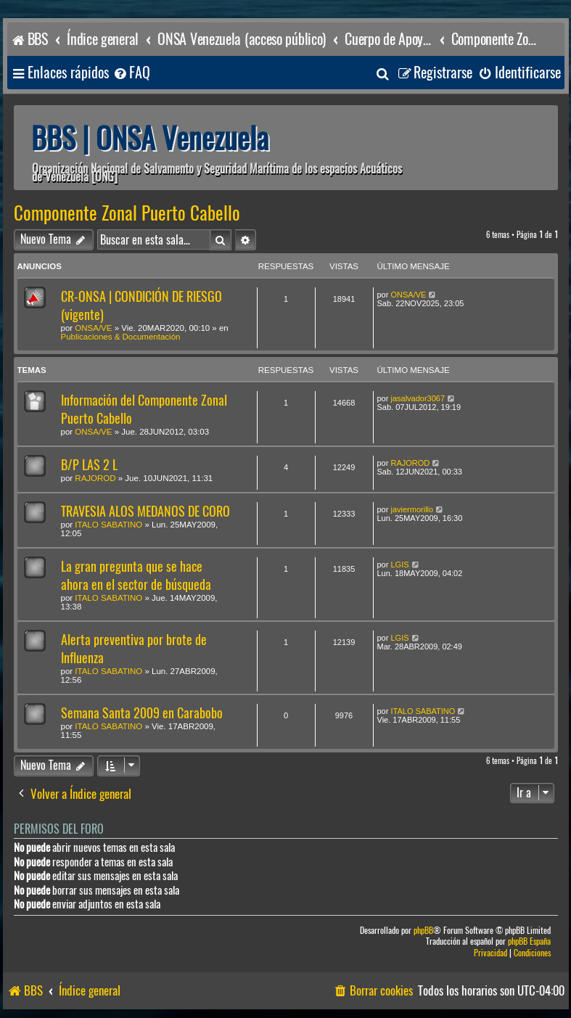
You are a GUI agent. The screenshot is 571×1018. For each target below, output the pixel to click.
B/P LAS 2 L (89, 465)
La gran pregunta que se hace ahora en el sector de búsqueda (136, 575)
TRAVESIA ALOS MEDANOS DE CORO (145, 511)
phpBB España (529, 941)
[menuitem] (131, 73)
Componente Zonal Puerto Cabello (127, 213)
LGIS (399, 564)
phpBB (423, 930)
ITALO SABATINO (108, 524)
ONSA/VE (93, 328)
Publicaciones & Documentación (121, 336)
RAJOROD (95, 478)
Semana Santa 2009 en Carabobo (142, 713)
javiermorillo (411, 509)
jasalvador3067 (417, 398)
